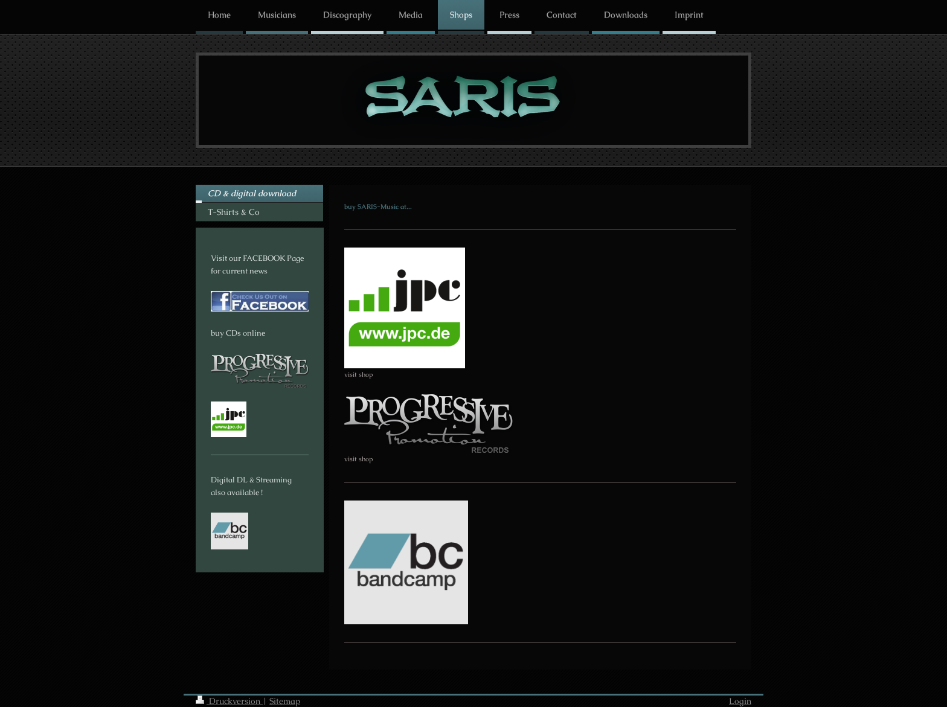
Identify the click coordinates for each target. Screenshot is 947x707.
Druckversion (229, 701)
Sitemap (284, 701)
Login (740, 701)
